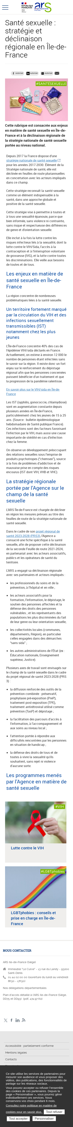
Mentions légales (16, 1052)
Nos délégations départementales (25, 988)
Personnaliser (44, 1118)
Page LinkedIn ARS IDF (17, 1020)
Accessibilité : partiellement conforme (29, 1045)
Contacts (11, 1059)
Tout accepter (18, 1118)
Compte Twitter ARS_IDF (5, 1020)
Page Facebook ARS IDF (11, 1020)
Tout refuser (54, 1112)
